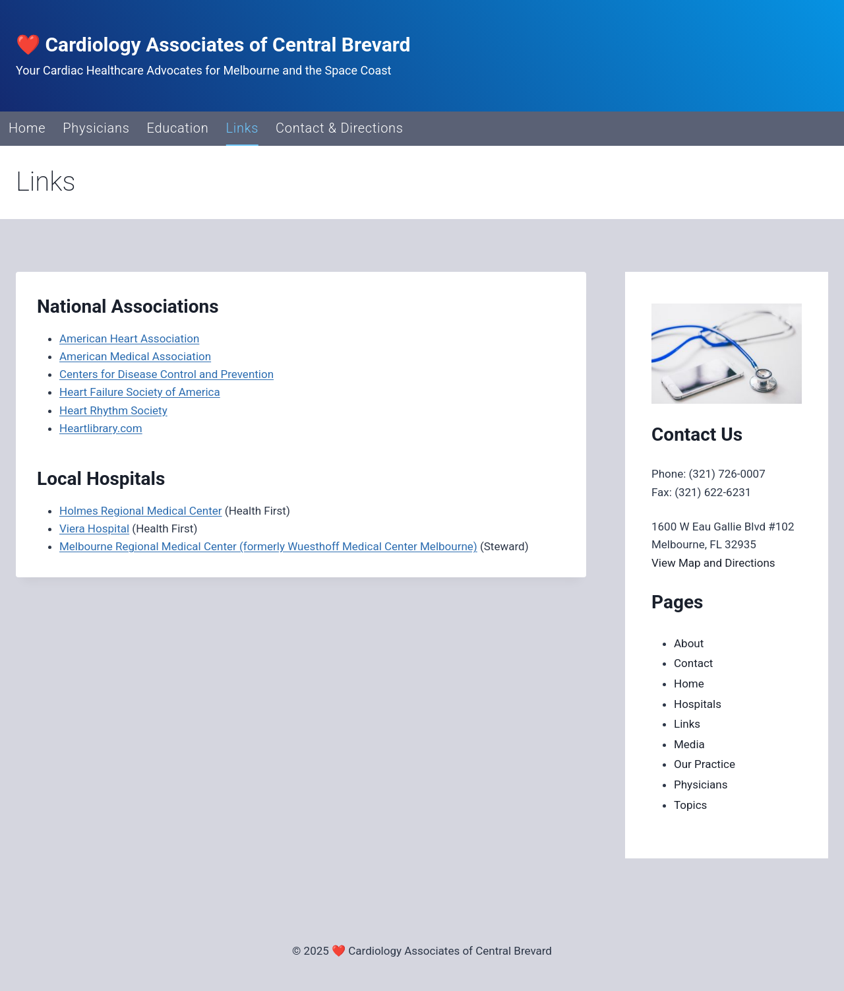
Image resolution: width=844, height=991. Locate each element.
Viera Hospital (94, 528)
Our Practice (704, 764)
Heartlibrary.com (100, 428)
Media (689, 744)
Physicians (96, 128)
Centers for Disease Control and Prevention (166, 374)
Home (27, 128)
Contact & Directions (340, 128)
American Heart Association (129, 338)
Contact (693, 663)
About (689, 643)
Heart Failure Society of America (139, 392)
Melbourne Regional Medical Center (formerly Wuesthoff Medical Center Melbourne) (268, 546)
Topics (690, 805)
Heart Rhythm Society (113, 410)
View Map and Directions (713, 562)
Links (242, 128)
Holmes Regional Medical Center (140, 510)
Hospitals (697, 704)
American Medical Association (135, 356)
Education (178, 128)
